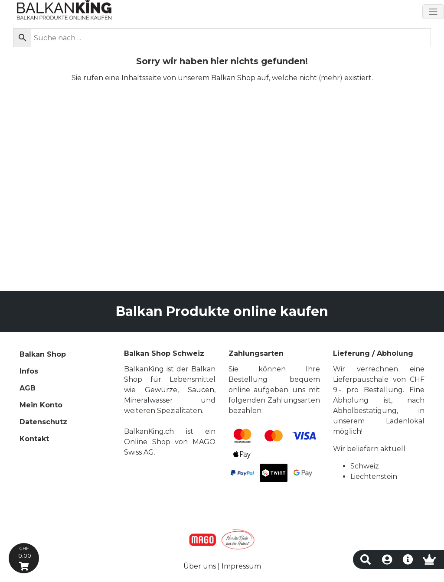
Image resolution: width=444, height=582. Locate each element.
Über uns (199, 566)
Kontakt (34, 439)
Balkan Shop (233, 78)
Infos (29, 371)
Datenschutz (43, 422)
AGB (28, 388)
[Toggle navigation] (433, 11)
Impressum (241, 566)
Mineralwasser (148, 400)
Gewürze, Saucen (179, 390)
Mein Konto (41, 405)
